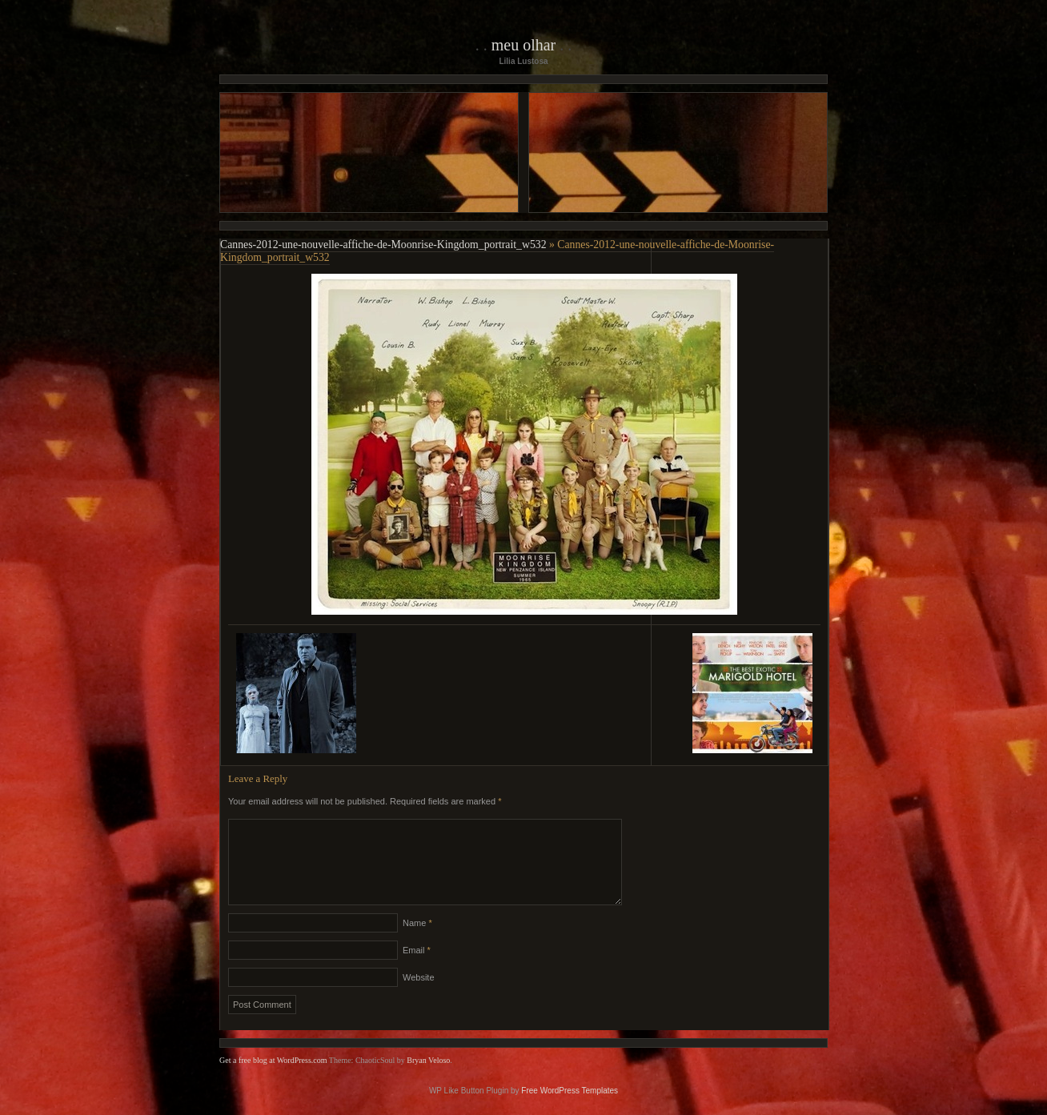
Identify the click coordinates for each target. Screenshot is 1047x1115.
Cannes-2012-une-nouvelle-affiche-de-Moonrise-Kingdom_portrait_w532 (383, 245)
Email (417, 969)
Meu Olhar (523, 45)
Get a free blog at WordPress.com (273, 1079)
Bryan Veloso (428, 1079)
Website (419, 996)
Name (417, 942)
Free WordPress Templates (569, 1109)
